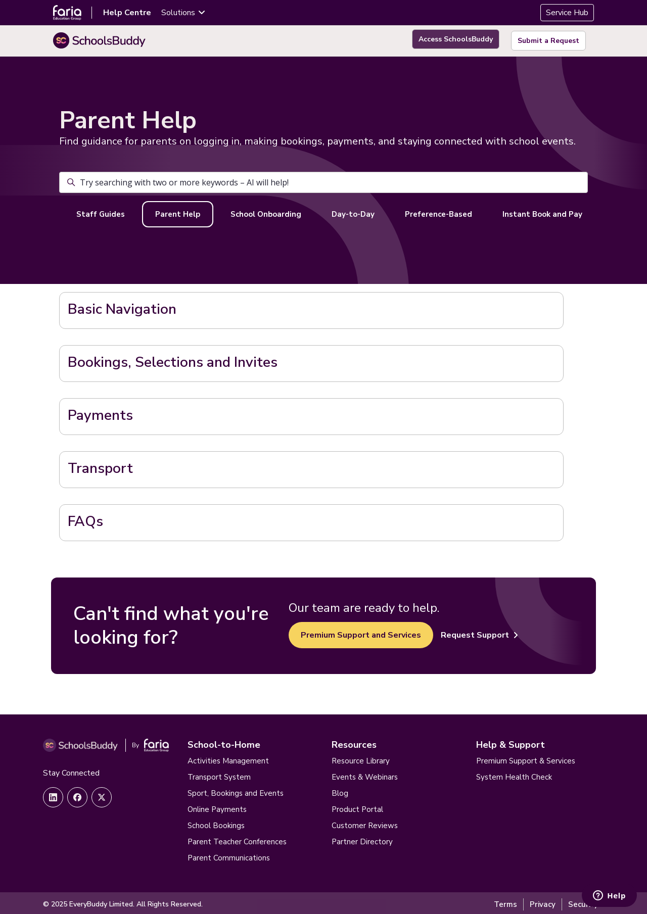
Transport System (219, 774)
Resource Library (361, 758)
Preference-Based (438, 211)
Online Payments (217, 807)
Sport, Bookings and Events (236, 791)
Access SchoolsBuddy (451, 39)
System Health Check (514, 774)
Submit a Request (548, 39)
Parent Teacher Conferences (237, 839)
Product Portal (357, 807)
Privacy (543, 902)
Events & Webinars (365, 774)
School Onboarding (265, 211)
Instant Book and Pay (542, 211)
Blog (340, 791)
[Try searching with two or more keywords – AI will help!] (323, 179)
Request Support (479, 632)
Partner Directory (362, 839)
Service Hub (567, 12)
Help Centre (127, 12)
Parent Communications (229, 855)
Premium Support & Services (525, 758)
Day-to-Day (353, 211)
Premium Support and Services (361, 632)
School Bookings (216, 823)
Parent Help (177, 211)
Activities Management (228, 758)
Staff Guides (100, 211)
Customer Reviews (365, 823)
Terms (505, 902)
